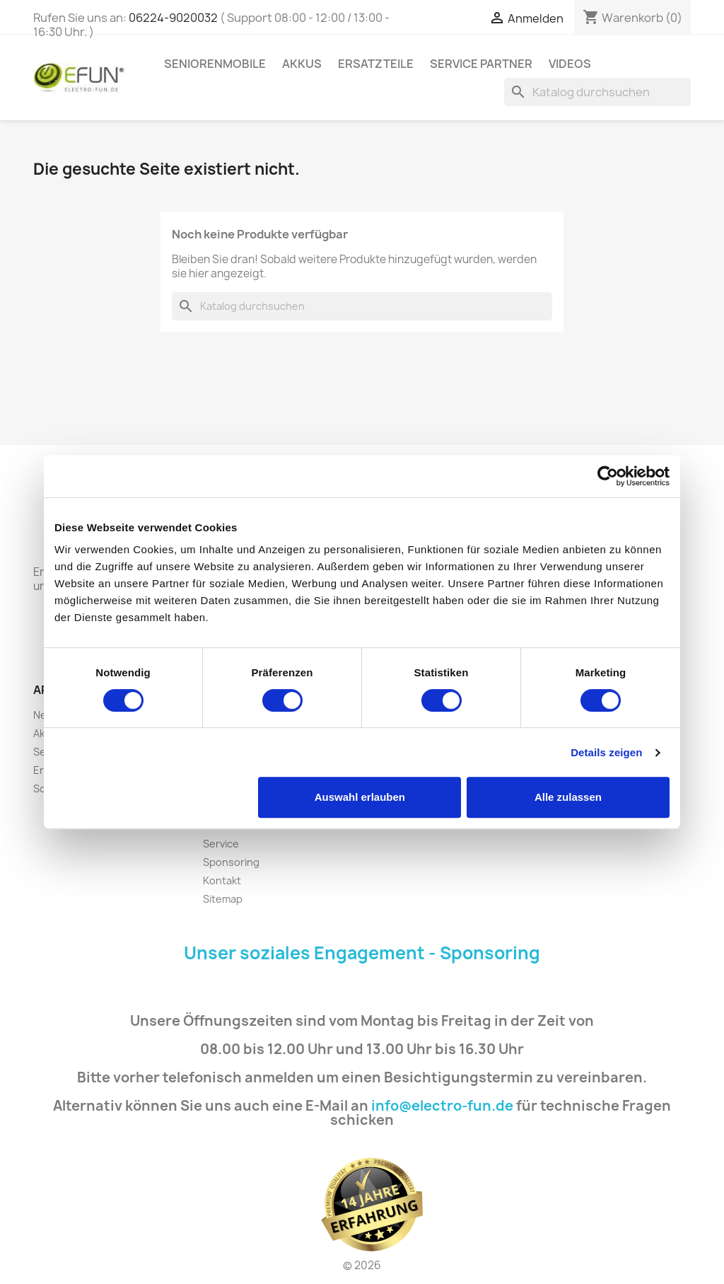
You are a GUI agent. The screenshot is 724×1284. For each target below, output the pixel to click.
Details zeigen (606, 752)
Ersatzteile (376, 63)
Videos (570, 63)
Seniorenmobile (215, 63)
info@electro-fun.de (442, 1106)
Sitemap (223, 899)
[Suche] (597, 92)
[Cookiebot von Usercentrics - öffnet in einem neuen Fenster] (608, 476)
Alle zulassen (568, 797)
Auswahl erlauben (360, 797)
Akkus (302, 63)
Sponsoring (231, 862)
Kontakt (222, 880)
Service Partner (481, 63)
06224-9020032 (173, 17)
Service (221, 843)
